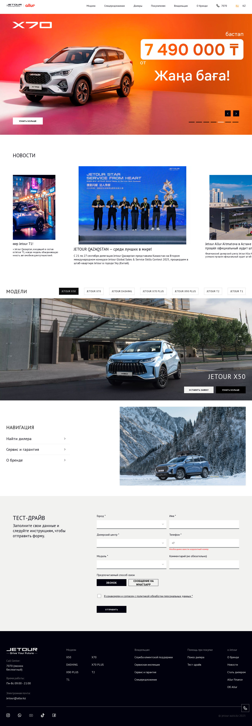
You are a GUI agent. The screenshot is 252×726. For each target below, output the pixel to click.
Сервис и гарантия (36, 449)
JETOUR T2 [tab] (213, 291)
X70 (94, 657)
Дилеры (137, 5)
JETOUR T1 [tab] (236, 291)
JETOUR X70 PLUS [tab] (153, 291)
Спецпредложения (114, 5)
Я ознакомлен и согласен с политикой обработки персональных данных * (148, 596)
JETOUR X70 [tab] (94, 291)
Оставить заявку (199, 389)
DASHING (72, 664)
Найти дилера (36, 438)
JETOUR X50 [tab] (69, 291)
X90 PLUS (72, 672)
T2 (93, 672)
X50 (68, 657)
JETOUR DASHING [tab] (122, 291)
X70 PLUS (98, 664)
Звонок (111, 582)
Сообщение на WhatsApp (143, 582)
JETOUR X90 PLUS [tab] (185, 291)
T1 (68, 679)
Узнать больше (27, 121)
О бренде (36, 460)
